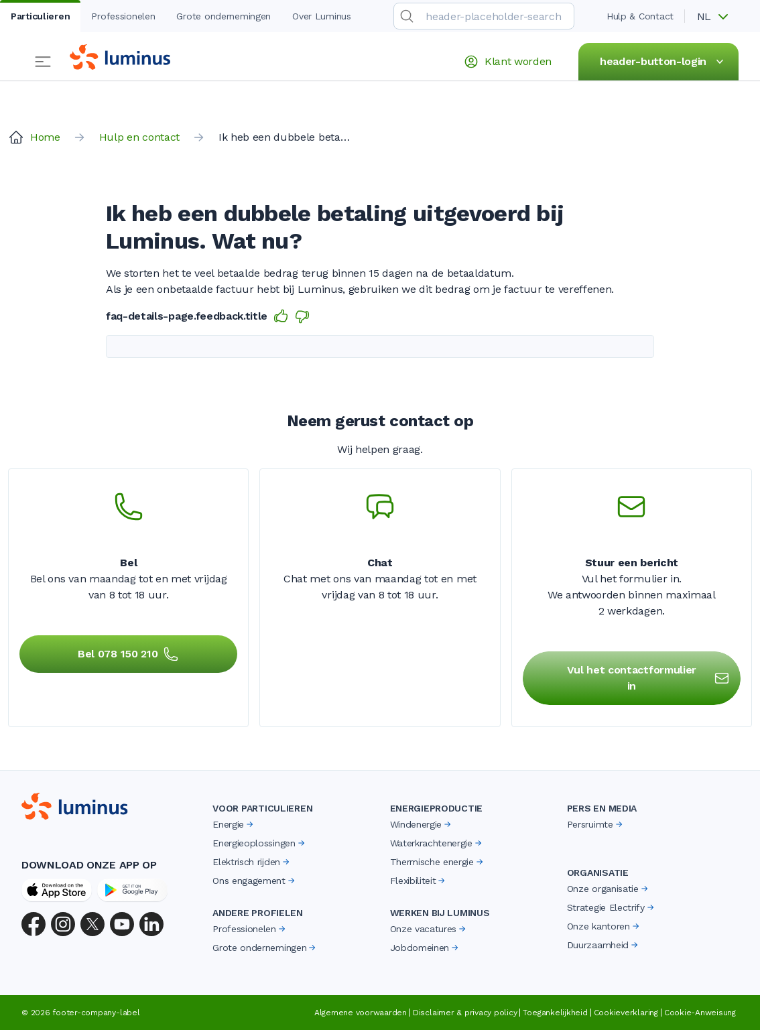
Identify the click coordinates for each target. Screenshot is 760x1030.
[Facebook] (33, 924)
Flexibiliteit (419, 880)
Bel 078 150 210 (128, 654)
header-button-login (664, 62)
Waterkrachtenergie (437, 843)
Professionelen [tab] (123, 16)
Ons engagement (254, 880)
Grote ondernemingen (265, 947)
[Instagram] (63, 924)
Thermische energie (437, 861)
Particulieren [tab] (40, 16)
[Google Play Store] (132, 890)
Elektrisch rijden (252, 861)
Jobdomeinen (425, 947)
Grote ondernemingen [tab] (223, 16)
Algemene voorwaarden (360, 1013)
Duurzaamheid (603, 945)
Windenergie (421, 824)
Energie (233, 824)
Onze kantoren (604, 926)
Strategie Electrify (611, 907)
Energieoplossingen (259, 843)
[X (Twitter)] (92, 924)
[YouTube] (122, 924)
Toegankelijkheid (555, 1013)
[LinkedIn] (151, 924)
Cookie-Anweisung (700, 1013)
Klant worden (507, 62)
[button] (717, 17)
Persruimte (596, 824)
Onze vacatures (429, 928)
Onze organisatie (608, 888)
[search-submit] (406, 16)
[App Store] (56, 890)
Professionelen (250, 928)
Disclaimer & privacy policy (465, 1013)
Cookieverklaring (626, 1013)
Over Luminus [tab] (321, 16)
